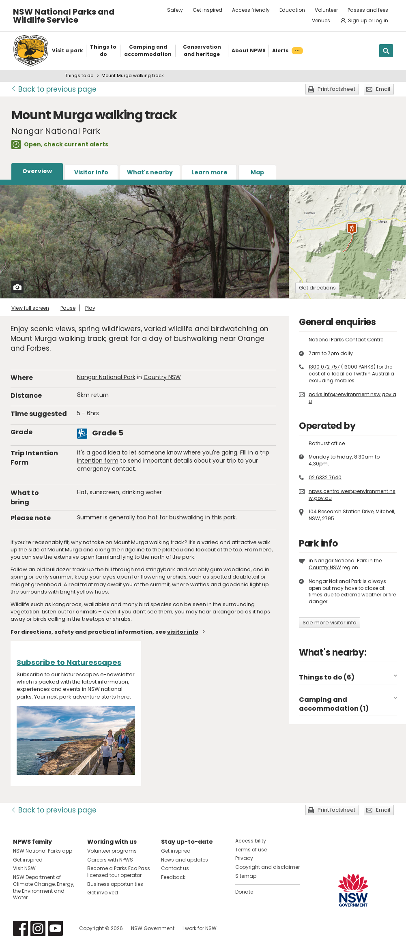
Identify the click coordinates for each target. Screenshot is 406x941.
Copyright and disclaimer (267, 867)
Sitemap (245, 875)
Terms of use (251, 849)
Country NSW (162, 377)
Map (257, 172)
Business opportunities (115, 884)
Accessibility (250, 840)
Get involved (102, 892)
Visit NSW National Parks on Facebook (20, 928)
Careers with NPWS (110, 859)
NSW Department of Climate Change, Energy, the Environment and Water (43, 887)
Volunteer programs (112, 850)
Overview (37, 171)
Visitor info (91, 172)
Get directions (317, 288)
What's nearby (150, 172)
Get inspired (207, 9)
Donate (244, 891)
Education (292, 9)
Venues (321, 20)
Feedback (173, 877)
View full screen (30, 307)
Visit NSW (24, 868)
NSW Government (152, 928)
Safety (175, 9)
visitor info (182, 632)
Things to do (79, 75)
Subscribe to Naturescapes (69, 662)
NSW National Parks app (42, 850)
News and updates (184, 859)
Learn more (209, 172)
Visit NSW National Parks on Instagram (37, 928)
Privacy (244, 858)
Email (383, 89)
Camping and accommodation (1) (334, 704)
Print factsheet (336, 89)
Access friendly (251, 9)
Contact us (175, 868)
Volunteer (326, 9)
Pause (67, 307)
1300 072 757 (324, 366)
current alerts (86, 144)
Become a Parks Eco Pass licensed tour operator (118, 872)
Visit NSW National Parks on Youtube (55, 928)
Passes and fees (368, 9)
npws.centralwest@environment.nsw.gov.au (352, 495)
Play (90, 307)
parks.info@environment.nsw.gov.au (352, 398)
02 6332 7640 (325, 477)
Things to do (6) (326, 677)
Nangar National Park (106, 377)
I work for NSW (200, 928)
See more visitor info (330, 622)
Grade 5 (107, 433)
